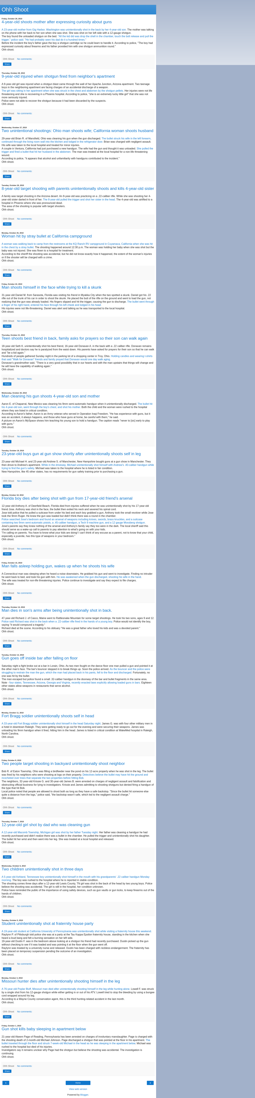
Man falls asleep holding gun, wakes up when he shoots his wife (58, 566)
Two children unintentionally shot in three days (42, 869)
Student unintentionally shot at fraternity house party (48, 923)
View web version (78, 1089)
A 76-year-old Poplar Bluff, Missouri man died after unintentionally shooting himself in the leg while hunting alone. (66, 989)
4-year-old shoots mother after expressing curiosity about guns (57, 22)
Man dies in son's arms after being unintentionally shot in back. (57, 610)
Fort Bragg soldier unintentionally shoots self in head (48, 716)
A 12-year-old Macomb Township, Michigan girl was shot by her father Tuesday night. (50, 832)
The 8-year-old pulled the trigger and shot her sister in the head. (79, 199)
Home (78, 1083)
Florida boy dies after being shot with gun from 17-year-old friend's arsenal (67, 498)
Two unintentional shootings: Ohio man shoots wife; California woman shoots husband (77, 130)
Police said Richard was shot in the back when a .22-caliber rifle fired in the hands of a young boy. (57, 621)
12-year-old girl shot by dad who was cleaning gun (46, 825)
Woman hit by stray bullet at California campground (47, 236)
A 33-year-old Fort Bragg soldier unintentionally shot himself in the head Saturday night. (51, 723)
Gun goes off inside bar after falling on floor (40, 658)
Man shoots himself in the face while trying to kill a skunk (51, 287)
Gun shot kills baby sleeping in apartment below (44, 1029)
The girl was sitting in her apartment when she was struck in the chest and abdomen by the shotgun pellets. (63, 90)
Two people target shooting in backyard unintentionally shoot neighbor (63, 763)
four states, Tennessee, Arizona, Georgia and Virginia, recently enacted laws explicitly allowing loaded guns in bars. (75, 682)
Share (7, 64)
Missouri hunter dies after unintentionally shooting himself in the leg (61, 981)
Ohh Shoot (15, 9)
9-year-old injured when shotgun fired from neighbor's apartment (58, 76)
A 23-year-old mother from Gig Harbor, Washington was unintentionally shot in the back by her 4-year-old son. (64, 29)
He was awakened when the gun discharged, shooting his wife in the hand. (99, 577)
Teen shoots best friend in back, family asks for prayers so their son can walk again (75, 338)
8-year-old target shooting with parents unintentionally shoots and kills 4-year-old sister (78, 188)
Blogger (84, 1094)
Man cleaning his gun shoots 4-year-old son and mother (51, 396)
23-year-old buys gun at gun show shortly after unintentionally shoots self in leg (71, 454)
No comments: (24, 59)
